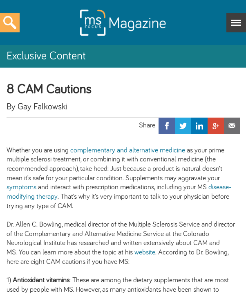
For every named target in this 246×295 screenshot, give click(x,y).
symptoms (21, 187)
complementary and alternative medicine (127, 150)
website (144, 252)
